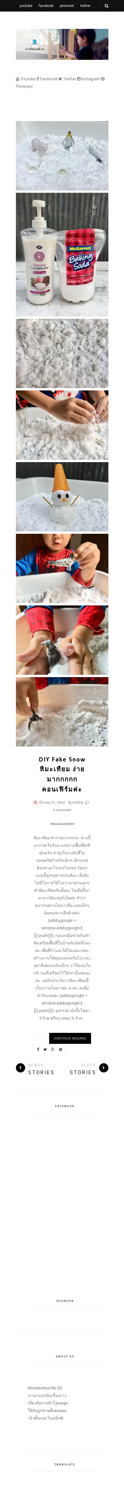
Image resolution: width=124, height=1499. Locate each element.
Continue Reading (70, 1038)
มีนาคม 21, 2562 (52, 803)
